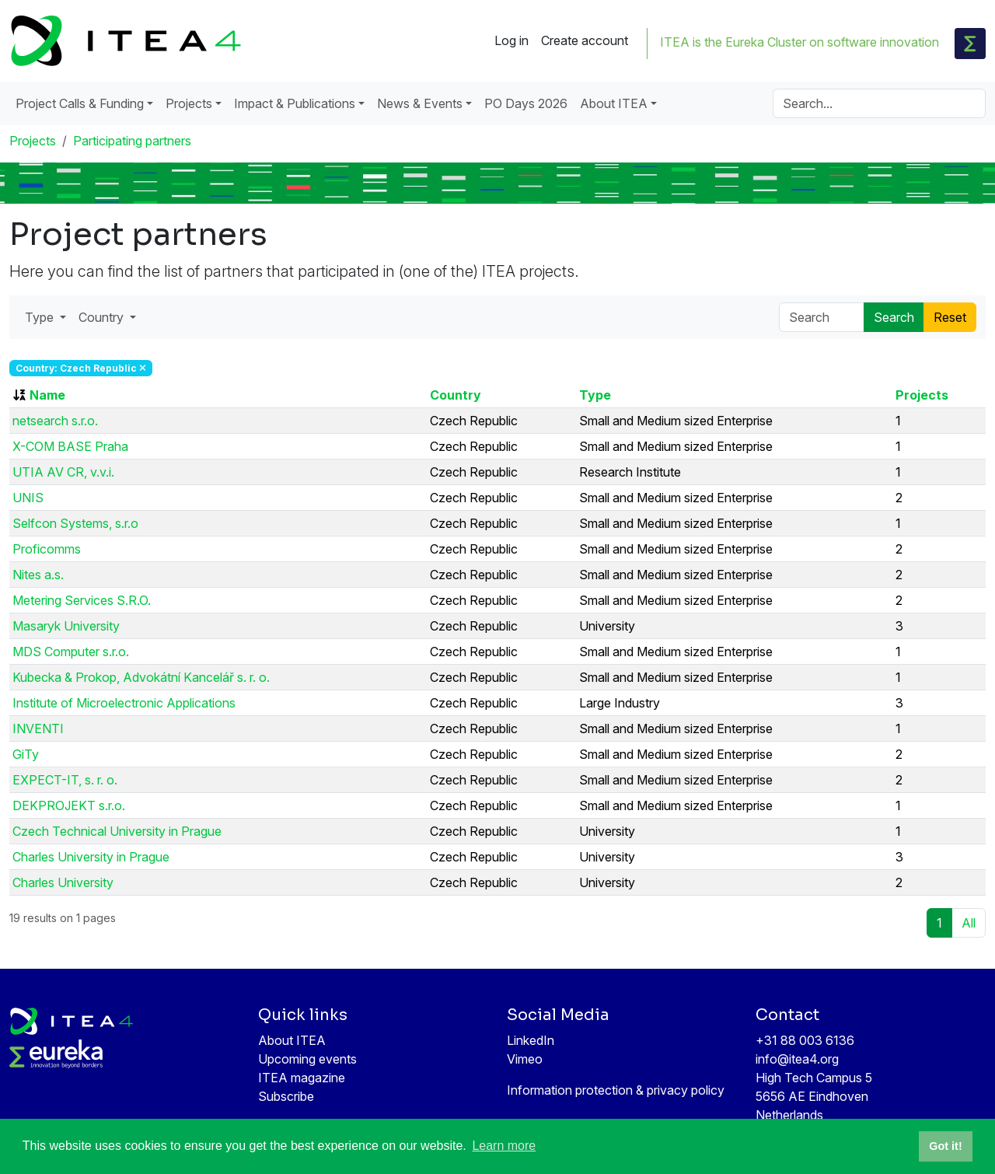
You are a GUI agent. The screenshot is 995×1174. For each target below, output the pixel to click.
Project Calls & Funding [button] (80, 103)
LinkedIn (530, 1040)
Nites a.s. (38, 574)
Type (595, 395)
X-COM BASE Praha (70, 446)
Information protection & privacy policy (615, 1090)
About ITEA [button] (614, 103)
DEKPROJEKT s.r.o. (68, 805)
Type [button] (41, 317)
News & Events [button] (420, 103)
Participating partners (132, 140)
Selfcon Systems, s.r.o (75, 523)
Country (455, 395)
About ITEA (292, 1040)
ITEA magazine (301, 1077)
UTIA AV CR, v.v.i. (63, 472)
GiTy (25, 754)
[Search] (879, 103)
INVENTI (38, 728)
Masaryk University (66, 626)
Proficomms (46, 549)
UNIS (28, 497)
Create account (584, 40)
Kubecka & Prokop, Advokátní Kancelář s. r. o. (141, 677)
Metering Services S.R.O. (81, 600)
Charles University (62, 882)
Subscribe (286, 1096)
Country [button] (103, 317)
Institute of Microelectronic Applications (124, 703)
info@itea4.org (797, 1059)
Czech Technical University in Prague (117, 831)
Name (47, 395)
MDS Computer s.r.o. (70, 651)
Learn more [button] (504, 1145)
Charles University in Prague (90, 857)
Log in (511, 40)
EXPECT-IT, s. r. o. (64, 780)
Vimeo (525, 1059)
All (969, 923)
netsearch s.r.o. (55, 420)
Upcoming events (307, 1059)
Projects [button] (189, 103)
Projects (32, 140)
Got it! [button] (945, 1146)
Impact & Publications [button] (294, 103)
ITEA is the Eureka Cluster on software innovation (799, 42)
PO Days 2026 (525, 103)
